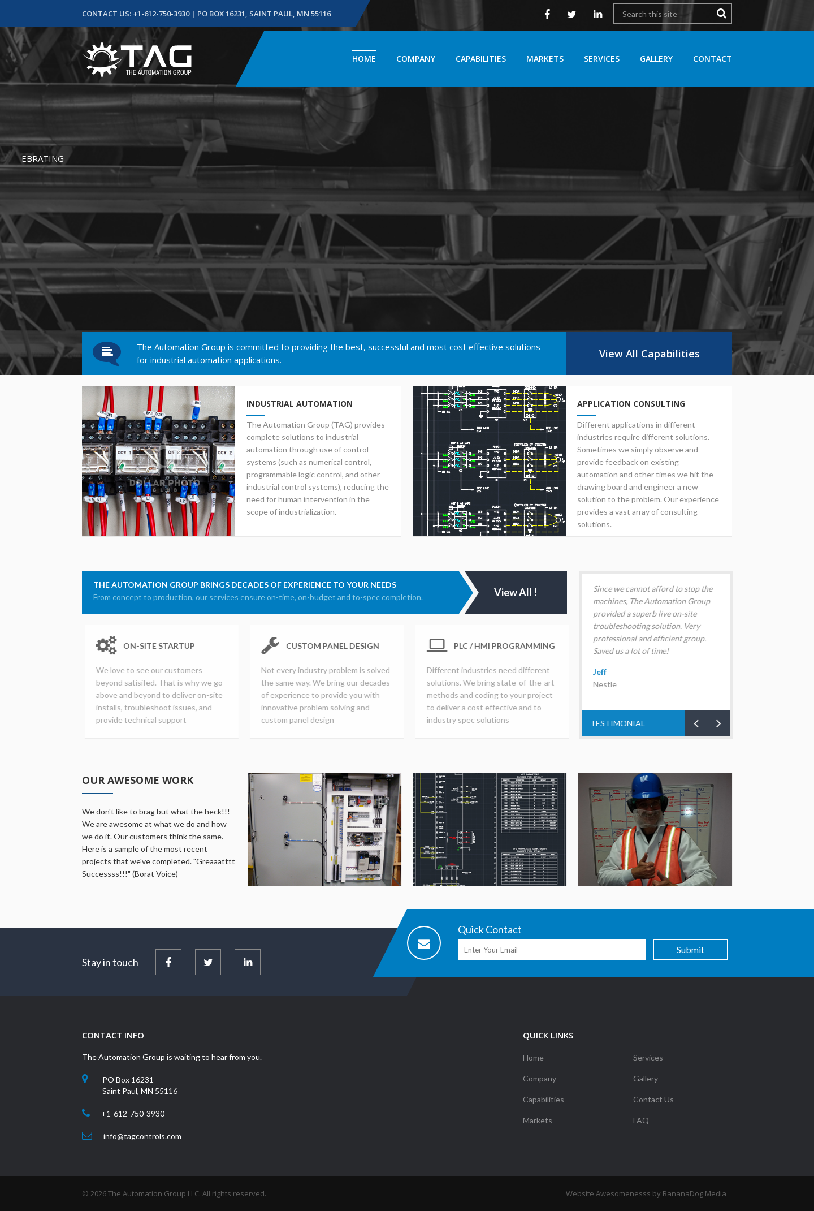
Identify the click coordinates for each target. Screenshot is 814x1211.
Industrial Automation (298, 403)
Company (415, 58)
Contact (712, 58)
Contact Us (653, 1106)
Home (364, 58)
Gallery (656, 58)
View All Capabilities (649, 353)
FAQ (641, 1127)
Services (602, 58)
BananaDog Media (694, 1193)
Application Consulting (632, 403)
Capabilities (481, 58)
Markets (545, 58)
